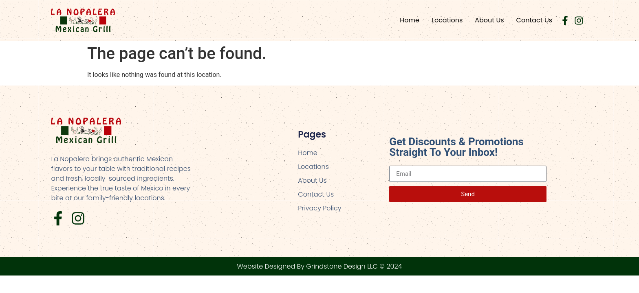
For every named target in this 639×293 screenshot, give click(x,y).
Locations (447, 20)
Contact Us (534, 20)
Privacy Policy (319, 208)
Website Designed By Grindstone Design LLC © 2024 (319, 266)
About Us (489, 20)
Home (409, 20)
